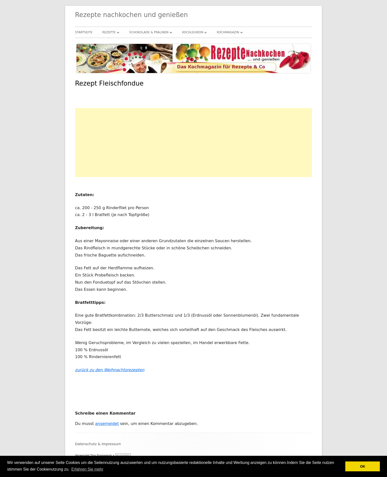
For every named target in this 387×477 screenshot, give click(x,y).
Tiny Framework (101, 455)
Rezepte (109, 32)
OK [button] (362, 466)
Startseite (84, 32)
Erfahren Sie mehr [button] (87, 469)
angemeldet (107, 423)
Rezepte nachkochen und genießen (131, 14)
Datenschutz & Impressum (98, 444)
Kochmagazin (228, 32)
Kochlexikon (192, 32)
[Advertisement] (193, 142)
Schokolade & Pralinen (149, 32)
